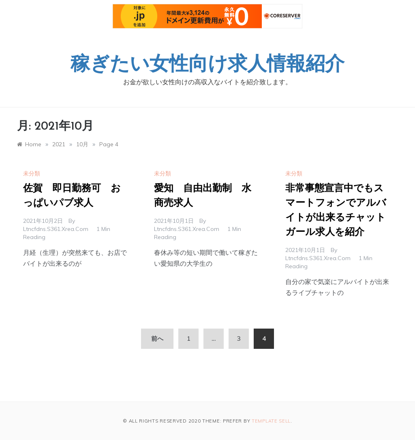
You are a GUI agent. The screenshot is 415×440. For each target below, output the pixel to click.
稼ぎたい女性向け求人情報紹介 (207, 65)
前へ (157, 338)
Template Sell (271, 421)
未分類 (31, 173)
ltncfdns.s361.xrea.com (55, 229)
